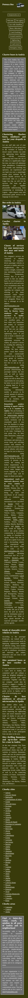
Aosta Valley (18, 519)
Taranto (7, 871)
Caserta (7, 833)
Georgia (7, 600)
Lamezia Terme (10, 883)
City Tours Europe (14, 940)
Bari (6, 865)
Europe (10, 504)
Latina (7, 869)
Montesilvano (10, 887)
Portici (7, 808)
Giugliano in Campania (13, 824)
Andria (7, 847)
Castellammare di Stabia (13, 799)
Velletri (7, 880)
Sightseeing (15, 40)
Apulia (17, 526)
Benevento (9, 829)
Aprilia (7, 878)
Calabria (8, 909)
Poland (21, 564)
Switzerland (8, 603)
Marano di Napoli (11, 822)
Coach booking (15, 32)
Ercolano (8, 806)
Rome (7, 900)
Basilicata (20, 71)
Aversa (7, 831)
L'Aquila (8, 896)
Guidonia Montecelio (12, 894)
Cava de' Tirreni (10, 795)
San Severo (9, 842)
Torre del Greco (10, 804)
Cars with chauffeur (15, 24)
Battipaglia (9, 797)
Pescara (7, 885)
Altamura (8, 851)
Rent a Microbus (15, 28)
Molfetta (8, 860)
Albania (6, 571)
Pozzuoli (8, 826)
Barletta (8, 844)
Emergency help (15, 48)
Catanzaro (8, 898)
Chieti (7, 876)
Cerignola (8, 840)
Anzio (7, 874)
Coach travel (15, 44)
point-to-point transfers (15, 415)
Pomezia (8, 889)
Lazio (14, 517)
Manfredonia (9, 853)
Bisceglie (8, 856)
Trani (7, 858)
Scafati (7, 802)
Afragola (8, 817)
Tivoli (7, 891)
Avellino (8, 811)
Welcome (10, 20)
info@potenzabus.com (14, 15)
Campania (8, 907)
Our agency (20, 20)
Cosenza (8, 867)
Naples (7, 820)
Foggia (7, 838)
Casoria (7, 815)
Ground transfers (15, 36)
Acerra (7, 813)
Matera (7, 849)
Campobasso (9, 835)
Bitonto (7, 862)
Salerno (7, 793)
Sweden (20, 607)
